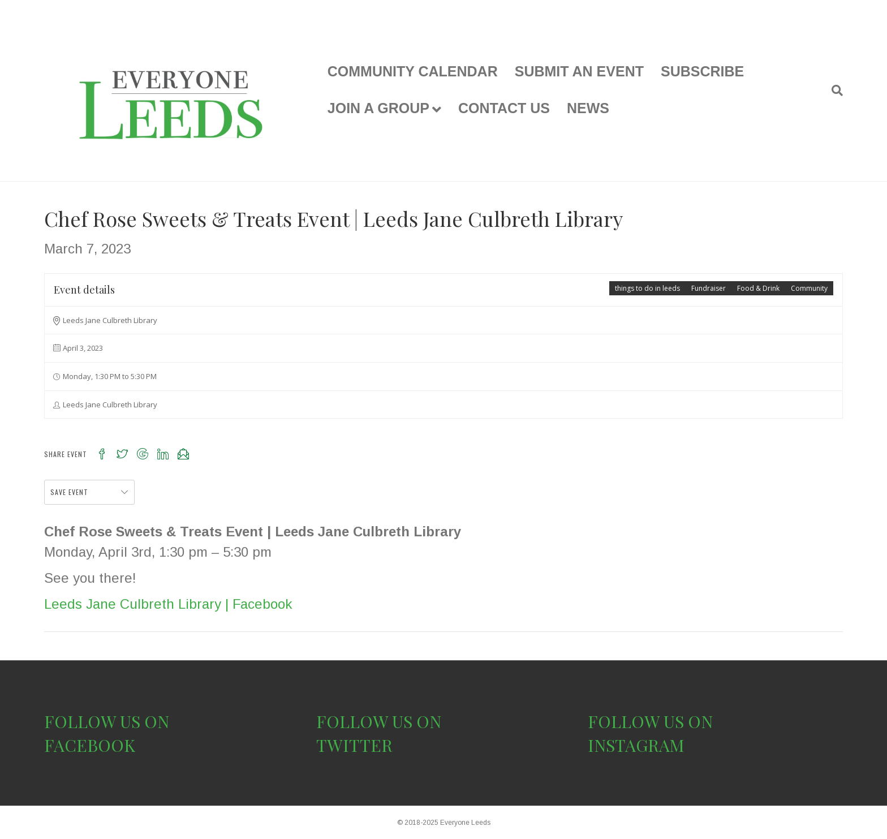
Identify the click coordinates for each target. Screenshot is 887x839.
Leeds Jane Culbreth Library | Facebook (168, 604)
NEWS (588, 108)
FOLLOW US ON (106, 721)
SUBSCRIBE (702, 71)
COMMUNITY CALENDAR (413, 71)
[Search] (833, 91)
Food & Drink (758, 288)
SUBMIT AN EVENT (579, 71)
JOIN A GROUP (378, 108)
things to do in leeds (647, 288)
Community (809, 288)
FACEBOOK (89, 745)
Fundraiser (708, 288)
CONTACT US (504, 108)
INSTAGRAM (636, 745)
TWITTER (354, 745)
